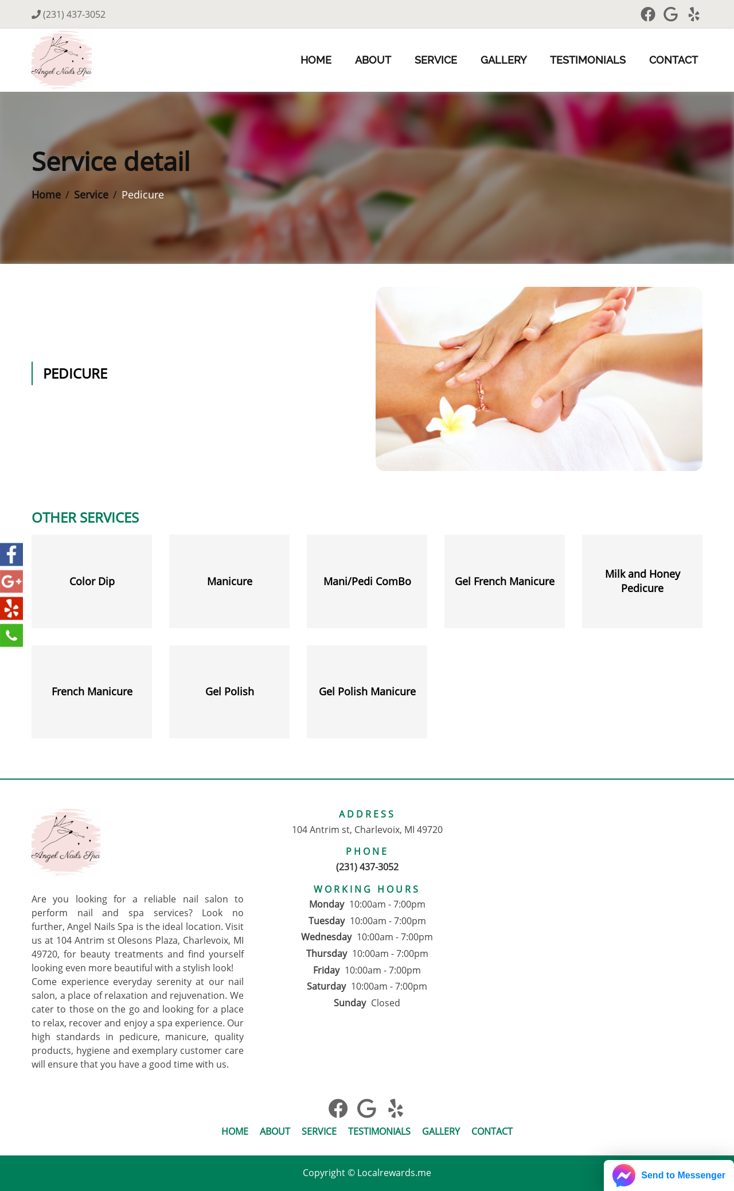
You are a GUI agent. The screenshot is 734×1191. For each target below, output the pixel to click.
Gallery (503, 60)
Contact (673, 60)
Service (436, 60)
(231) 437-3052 (69, 14)
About (373, 60)
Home (315, 60)
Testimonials (588, 60)
